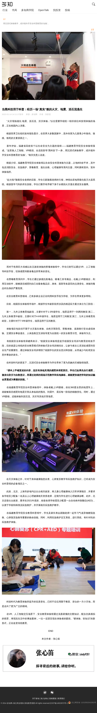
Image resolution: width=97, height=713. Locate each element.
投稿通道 (52, 698)
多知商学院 (27, 10)
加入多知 (44, 698)
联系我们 (61, 698)
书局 (14, 10)
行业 (5, 10)
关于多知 (35, 698)
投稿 (67, 10)
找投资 (57, 10)
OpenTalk (43, 10)
